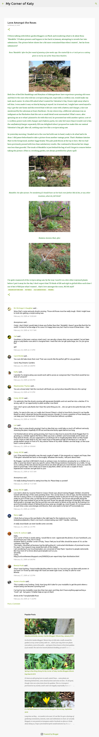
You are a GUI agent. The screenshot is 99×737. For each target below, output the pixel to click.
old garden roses (40, 289)
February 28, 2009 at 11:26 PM (25, 599)
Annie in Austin (19, 581)
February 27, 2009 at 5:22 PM (24, 575)
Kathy (16, 372)
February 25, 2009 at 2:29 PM (24, 509)
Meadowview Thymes (22, 386)
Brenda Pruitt (19, 565)
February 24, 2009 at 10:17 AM (25, 330)
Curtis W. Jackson (20, 533)
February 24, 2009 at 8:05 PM (24, 380)
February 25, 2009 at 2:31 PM (24, 527)
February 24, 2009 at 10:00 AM (25, 316)
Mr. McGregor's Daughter (23, 308)
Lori (15, 425)
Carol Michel (18, 356)
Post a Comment (14, 604)
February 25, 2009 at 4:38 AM (24, 446)
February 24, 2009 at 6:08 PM (24, 366)
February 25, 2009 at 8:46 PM (24, 559)
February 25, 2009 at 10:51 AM (25, 472)
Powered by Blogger (49, 734)
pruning (50, 289)
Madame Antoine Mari (15, 289)
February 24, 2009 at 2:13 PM (24, 350)
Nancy (16, 515)
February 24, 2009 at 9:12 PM (24, 392)
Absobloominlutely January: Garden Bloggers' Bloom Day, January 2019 (49, 636)
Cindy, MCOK (19, 398)
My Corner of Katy (20, 3)
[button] (9, 29)
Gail (15, 336)
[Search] (36, 3)
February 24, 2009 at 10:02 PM (25, 419)
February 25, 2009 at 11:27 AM (25, 484)
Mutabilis (28, 289)
